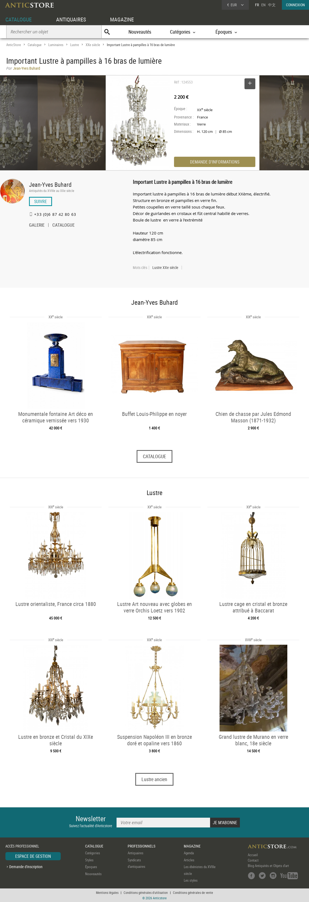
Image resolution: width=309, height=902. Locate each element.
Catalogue (34, 44)
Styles (89, 860)
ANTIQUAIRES (71, 19)
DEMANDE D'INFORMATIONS (214, 162)
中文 (272, 4)
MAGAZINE (122, 19)
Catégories (92, 852)
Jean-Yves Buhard (50, 184)
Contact (253, 860)
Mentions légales (107, 892)
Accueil (253, 854)
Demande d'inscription (26, 866)
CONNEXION (295, 4)
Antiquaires (135, 852)
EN (263, 4)
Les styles (191, 880)
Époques (91, 866)
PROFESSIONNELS (141, 846)
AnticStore (13, 44)
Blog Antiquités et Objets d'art (268, 865)
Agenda (189, 852)
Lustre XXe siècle (165, 267)
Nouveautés (139, 31)
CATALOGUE (18, 19)
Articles (189, 860)
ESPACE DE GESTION (33, 856)
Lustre (74, 44)
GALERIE (36, 225)
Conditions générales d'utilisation (146, 892)
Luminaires (55, 44)
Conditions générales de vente (193, 892)
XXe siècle (93, 44)
